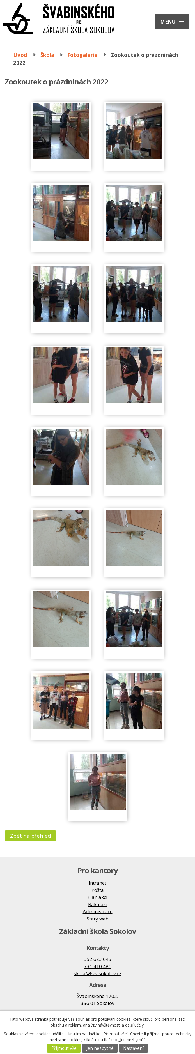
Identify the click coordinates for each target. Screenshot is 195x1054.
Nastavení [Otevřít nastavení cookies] (133, 1048)
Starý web (98, 918)
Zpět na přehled (30, 835)
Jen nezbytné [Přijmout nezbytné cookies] (100, 1048)
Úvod (20, 54)
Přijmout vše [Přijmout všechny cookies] (64, 1048)
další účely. (134, 1025)
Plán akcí (97, 897)
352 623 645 (97, 959)
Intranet (97, 883)
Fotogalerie (82, 54)
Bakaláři (97, 904)
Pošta (97, 890)
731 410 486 (97, 966)
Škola (47, 54)
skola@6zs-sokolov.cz (97, 973)
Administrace (98, 911)
